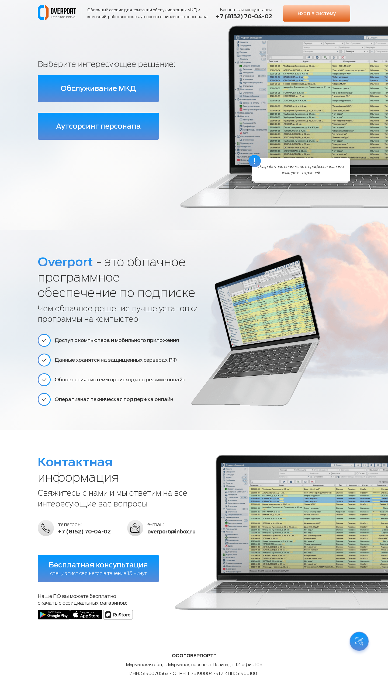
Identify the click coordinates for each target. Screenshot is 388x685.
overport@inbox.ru (171, 532)
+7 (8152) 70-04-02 (244, 16)
